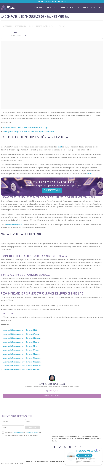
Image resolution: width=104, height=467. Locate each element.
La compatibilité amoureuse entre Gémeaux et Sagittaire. (22, 362)
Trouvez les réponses (52, 190)
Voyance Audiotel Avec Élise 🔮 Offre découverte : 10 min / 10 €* (87, 450)
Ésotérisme (81, 7)
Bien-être (51, 7)
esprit (60, 147)
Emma (15, 33)
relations (89, 174)
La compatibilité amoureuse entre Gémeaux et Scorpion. (22, 358)
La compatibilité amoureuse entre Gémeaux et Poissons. (22, 370)
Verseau (62, 26)
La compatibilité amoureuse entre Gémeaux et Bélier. (20, 330)
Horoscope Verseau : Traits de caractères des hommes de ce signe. (26, 128)
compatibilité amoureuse (14, 225)
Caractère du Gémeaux (24, 26)
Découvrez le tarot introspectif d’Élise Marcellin (52, 1)
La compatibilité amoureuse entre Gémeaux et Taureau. (21, 334)
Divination (95, 7)
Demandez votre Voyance (52, 396)
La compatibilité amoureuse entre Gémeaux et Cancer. (21, 342)
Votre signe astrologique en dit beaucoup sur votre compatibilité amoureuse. (28, 132)
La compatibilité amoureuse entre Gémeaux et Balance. (21, 354)
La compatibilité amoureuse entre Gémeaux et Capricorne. (22, 366)
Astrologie (8, 26)
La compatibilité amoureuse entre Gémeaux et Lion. (20, 346)
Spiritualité (66, 7)
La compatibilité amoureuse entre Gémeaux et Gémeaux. (22, 338)
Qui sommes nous (28, 461)
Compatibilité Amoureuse (46, 26)
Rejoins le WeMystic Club (41, 461)
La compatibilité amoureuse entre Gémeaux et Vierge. (21, 350)
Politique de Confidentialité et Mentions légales (61, 461)
